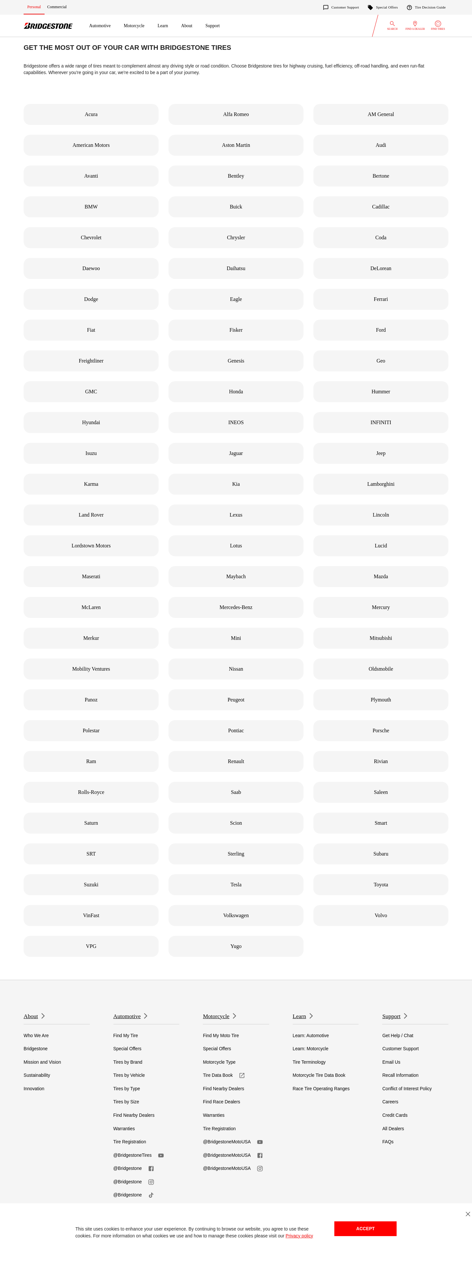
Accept (365, 1228)
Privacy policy (299, 1235)
